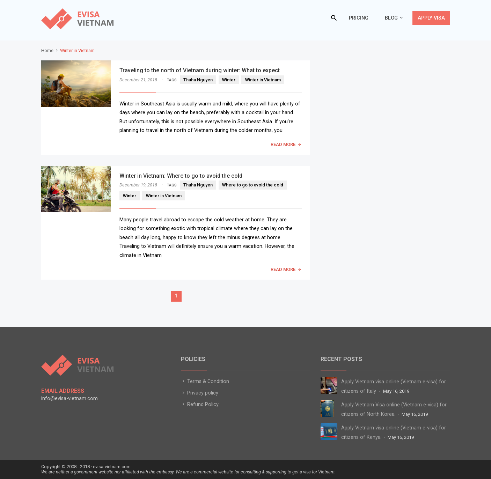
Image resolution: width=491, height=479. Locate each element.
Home (47, 50)
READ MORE (283, 144)
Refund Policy (200, 404)
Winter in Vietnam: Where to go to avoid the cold (180, 175)
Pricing (358, 18)
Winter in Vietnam (263, 79)
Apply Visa (431, 18)
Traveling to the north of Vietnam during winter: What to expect (199, 70)
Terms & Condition (205, 381)
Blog (391, 18)
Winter (228, 79)
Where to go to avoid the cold (252, 184)
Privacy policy (199, 393)
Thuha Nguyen (198, 79)
